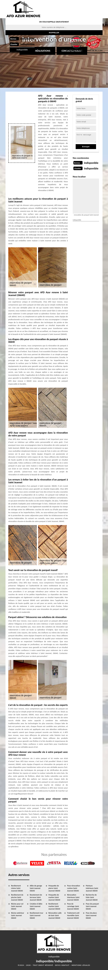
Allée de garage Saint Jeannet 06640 (36, 888)
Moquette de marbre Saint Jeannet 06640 (54, 897)
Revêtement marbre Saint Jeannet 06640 (54, 906)
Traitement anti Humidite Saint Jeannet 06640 (73, 915)
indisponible (27, 38)
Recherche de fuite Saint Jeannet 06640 (91, 897)
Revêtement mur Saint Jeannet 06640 (36, 915)
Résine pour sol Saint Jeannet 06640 (17, 906)
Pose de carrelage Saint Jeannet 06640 (73, 906)
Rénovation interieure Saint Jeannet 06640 (73, 897)
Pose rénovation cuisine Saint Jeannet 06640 (73, 888)
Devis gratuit (62, 965)
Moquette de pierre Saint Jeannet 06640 (54, 888)
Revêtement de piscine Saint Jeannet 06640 (17, 897)
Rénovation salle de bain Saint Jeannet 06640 (55, 915)
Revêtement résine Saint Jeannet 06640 (17, 888)
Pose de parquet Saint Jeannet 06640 (92, 906)
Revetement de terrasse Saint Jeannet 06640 (36, 897)
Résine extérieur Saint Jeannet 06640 (17, 915)
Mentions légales (81, 965)
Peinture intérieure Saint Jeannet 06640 (92, 888)
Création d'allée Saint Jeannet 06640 (36, 906)
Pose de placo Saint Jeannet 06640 (91, 915)
